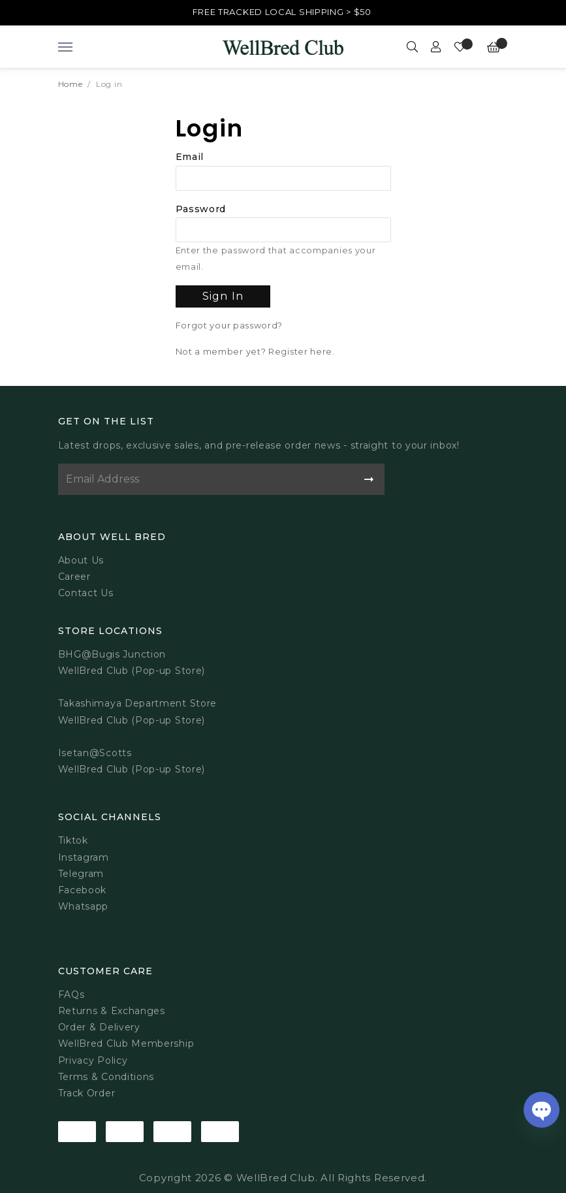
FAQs (71, 994)
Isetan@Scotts (95, 753)
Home (70, 84)
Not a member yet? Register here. (255, 352)
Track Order (87, 1093)
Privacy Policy (93, 1060)
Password (201, 209)
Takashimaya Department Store (137, 703)
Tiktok (73, 840)
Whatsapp (83, 906)
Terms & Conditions (106, 1077)
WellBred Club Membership (126, 1043)
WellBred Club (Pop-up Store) (132, 720)
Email (190, 157)
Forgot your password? (229, 325)
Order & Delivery (99, 1027)
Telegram (81, 874)
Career (74, 576)
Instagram (83, 857)
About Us (81, 560)
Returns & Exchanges (111, 1011)
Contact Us (86, 593)
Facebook (82, 890)
